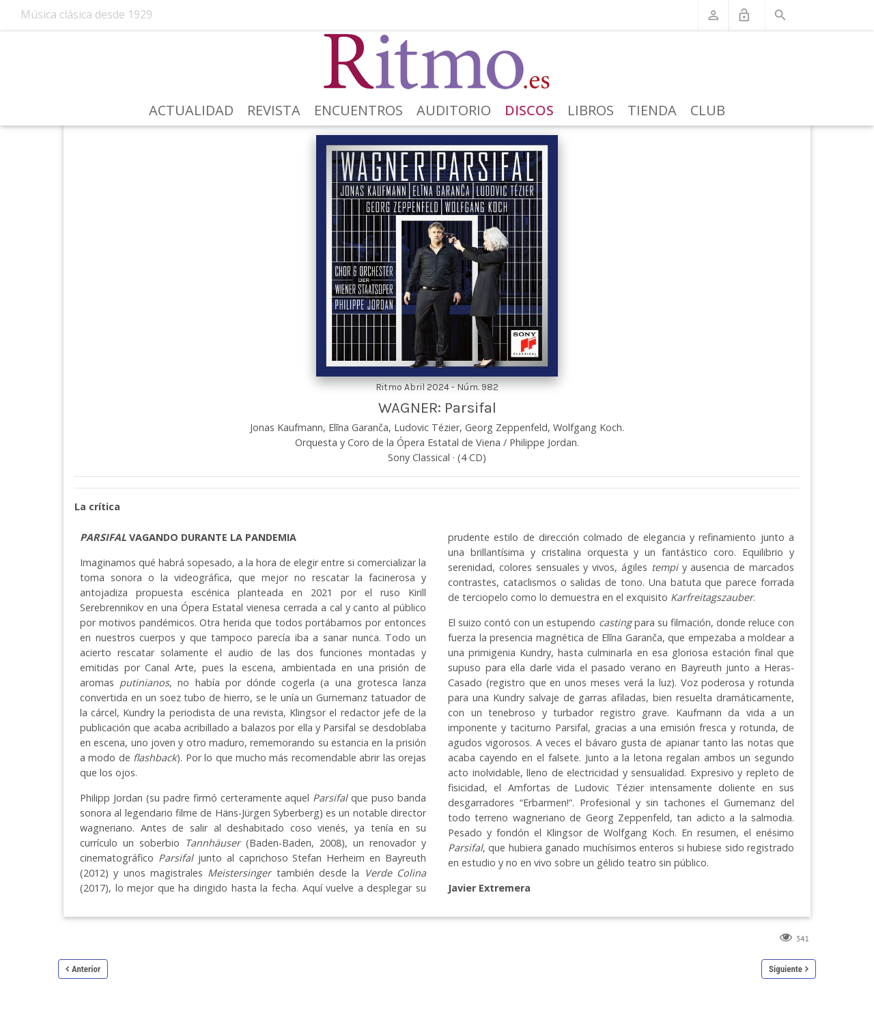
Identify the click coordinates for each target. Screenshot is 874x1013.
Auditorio (454, 110)
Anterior (86, 969)
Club (707, 110)
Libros (590, 110)
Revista (273, 110)
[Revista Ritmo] (437, 62)
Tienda (652, 110)
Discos (529, 110)
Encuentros (358, 110)
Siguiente (785, 969)
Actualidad (191, 110)
